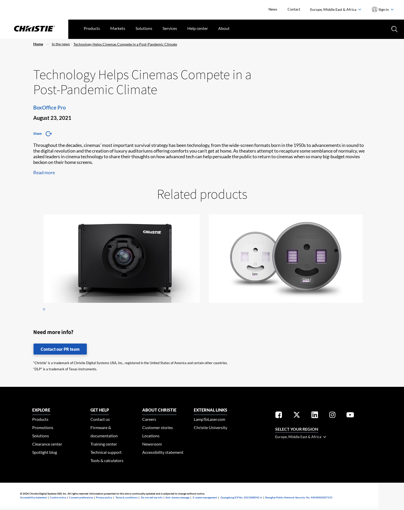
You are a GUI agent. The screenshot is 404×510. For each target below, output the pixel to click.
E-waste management (205, 497)
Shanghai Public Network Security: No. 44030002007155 (298, 497)
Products (92, 28)
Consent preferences (81, 497)
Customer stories (157, 427)
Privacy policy (104, 497)
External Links (210, 409)
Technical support (106, 452)
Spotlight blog (44, 452)
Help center (197, 28)
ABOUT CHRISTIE (159, 409)
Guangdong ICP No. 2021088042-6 (241, 497)
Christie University (210, 427)
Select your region (296, 429)
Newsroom (152, 443)
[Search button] (394, 29)
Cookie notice (58, 497)
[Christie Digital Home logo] (34, 29)
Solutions (144, 28)
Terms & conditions (126, 497)
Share (37, 133)
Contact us (100, 419)
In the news (61, 44)
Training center (103, 443)
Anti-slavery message (177, 497)
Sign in (386, 9)
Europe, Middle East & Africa (335, 9)
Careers (149, 419)
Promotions (42, 427)
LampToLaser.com (209, 419)
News (272, 9)
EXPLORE (41, 409)
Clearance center (47, 443)
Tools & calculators (106, 460)
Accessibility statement (162, 452)
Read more (44, 172)
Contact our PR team (60, 349)
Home (38, 44)
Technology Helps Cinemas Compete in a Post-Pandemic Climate (125, 44)
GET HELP (99, 409)
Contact (294, 9)
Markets (117, 28)
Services (170, 28)
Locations (150, 435)
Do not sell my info (152, 497)
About (224, 28)
